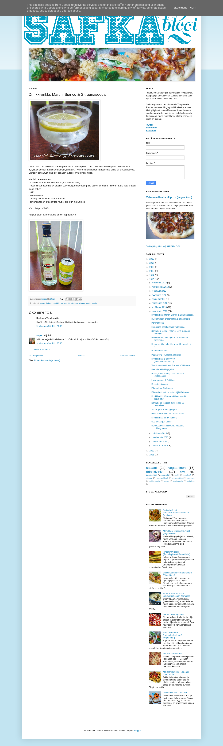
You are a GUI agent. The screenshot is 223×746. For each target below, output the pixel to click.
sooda (94, 303)
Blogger (137, 730)
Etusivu (81, 355)
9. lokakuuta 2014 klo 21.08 (49, 326)
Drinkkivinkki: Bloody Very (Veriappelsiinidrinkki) (163, 360)
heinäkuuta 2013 (160, 303)
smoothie (166, 475)
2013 (152, 279)
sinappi (149, 478)
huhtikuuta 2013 (159, 433)
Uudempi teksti (36, 355)
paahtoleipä (151, 475)
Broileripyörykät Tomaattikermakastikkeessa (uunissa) (176, 512)
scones (166, 481)
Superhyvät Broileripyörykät (164, 409)
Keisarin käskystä (159, 384)
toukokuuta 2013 (160, 311)
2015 (152, 271)
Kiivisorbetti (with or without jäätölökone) (170, 392)
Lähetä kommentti (41, 349)
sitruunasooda (85, 303)
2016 (152, 267)
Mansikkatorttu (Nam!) (173, 614)
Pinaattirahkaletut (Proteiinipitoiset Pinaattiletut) (176, 553)
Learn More (180, 8)
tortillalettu (190, 481)
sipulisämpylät (178, 481)
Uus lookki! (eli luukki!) (161, 422)
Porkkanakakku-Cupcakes (175, 692)
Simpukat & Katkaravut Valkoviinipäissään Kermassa (176, 594)
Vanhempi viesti (127, 355)
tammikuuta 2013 (160, 445)
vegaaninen (177, 468)
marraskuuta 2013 (160, 287)
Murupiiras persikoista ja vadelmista (167, 327)
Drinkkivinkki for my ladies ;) (164, 418)
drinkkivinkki (58, 303)
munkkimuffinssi (178, 478)
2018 (152, 259)
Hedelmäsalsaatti (159, 350)
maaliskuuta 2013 (160, 437)
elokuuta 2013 (159, 299)
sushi (177, 475)
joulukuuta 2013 (159, 283)
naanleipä (187, 475)
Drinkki (49, 303)
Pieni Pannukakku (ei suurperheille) (167, 413)
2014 (152, 275)
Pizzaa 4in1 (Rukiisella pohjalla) (166, 355)
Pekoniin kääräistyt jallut (162, 369)
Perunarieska (157, 323)
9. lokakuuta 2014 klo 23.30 (49, 343)
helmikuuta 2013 (160, 441)
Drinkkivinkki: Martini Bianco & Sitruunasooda (172, 315)
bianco (42, 303)
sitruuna (74, 303)
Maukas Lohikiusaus (172, 653)
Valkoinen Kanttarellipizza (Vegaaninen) (169, 197)
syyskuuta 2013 (159, 295)
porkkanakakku (154, 481)
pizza (183, 472)
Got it (193, 8)
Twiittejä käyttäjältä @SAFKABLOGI (163, 246)
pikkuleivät (190, 478)
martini (67, 303)
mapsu (39, 335)
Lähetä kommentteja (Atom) (47, 360)
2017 (152, 263)
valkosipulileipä (162, 478)
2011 (152, 455)
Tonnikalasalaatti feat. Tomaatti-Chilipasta (170, 365)
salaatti (151, 468)
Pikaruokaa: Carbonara (162, 388)
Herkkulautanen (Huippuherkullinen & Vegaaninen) (172, 635)
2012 (152, 451)
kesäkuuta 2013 (159, 307)
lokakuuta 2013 (159, 291)
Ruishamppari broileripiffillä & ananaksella (170, 319)
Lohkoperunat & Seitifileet (163, 380)
